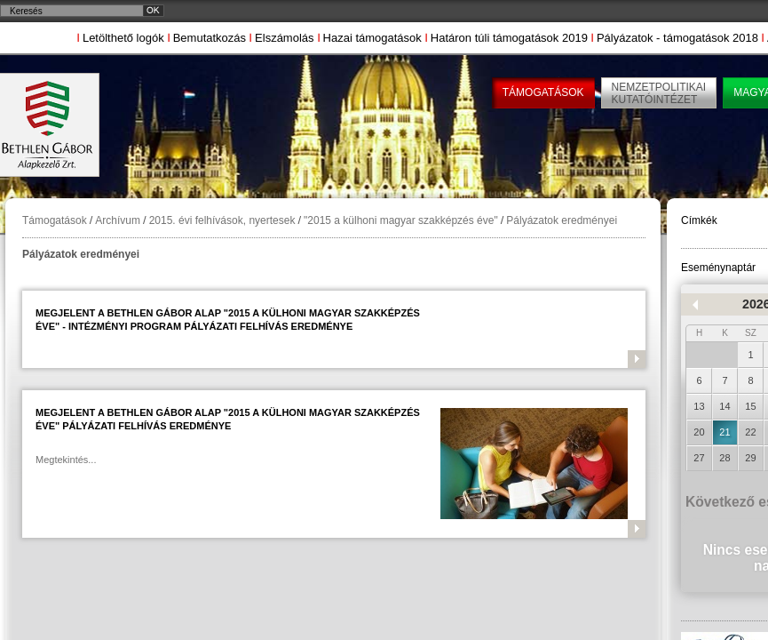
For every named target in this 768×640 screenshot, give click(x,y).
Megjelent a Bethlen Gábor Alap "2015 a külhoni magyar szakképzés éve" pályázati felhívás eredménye (228, 419)
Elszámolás (284, 37)
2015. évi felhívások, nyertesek (222, 220)
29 (750, 457)
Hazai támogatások (372, 37)
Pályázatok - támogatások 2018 (677, 37)
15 (750, 406)
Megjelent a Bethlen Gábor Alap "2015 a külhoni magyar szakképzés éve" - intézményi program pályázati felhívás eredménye (228, 320)
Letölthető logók (123, 37)
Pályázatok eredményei (561, 220)
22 (750, 432)
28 (724, 457)
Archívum (117, 220)
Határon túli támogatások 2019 (509, 37)
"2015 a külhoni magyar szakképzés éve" (401, 220)
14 (724, 406)
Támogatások (54, 220)
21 (724, 432)
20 (698, 432)
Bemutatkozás (209, 37)
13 (698, 406)
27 (698, 457)
